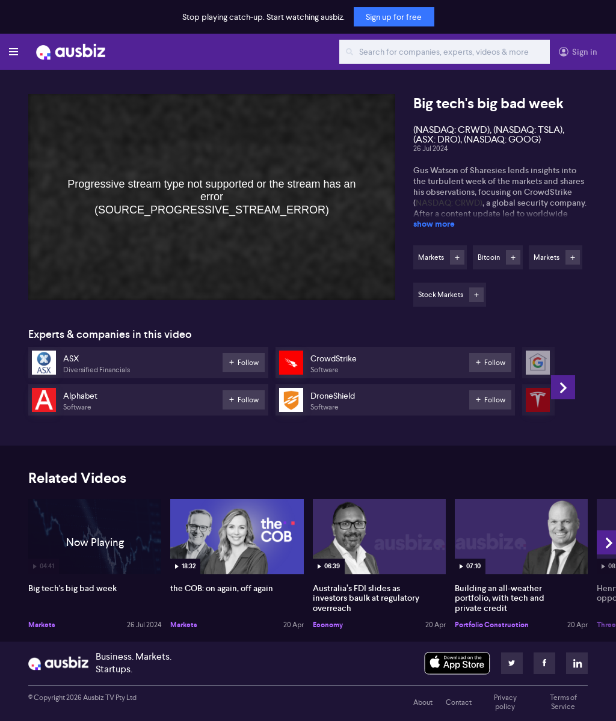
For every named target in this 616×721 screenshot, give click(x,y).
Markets (41, 625)
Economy (328, 625)
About (423, 702)
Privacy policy (505, 702)
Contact (459, 702)
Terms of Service (563, 702)
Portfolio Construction (492, 625)
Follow (457, 257)
